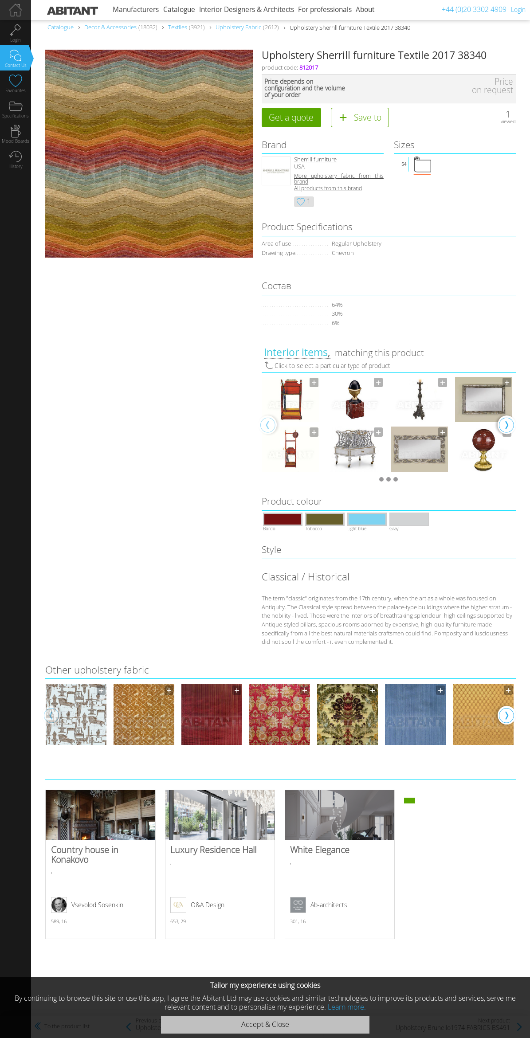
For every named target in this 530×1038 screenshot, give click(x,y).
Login (518, 9)
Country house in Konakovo (100, 864)
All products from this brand (328, 188)
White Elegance (339, 864)
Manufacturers (136, 9)
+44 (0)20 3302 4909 (474, 9)
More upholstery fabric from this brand (339, 178)
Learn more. (347, 1007)
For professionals (325, 9)
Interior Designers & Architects (246, 9)
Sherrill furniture (315, 159)
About (365, 9)
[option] (291, 424)
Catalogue (179, 9)
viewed (508, 121)
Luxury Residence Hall (220, 864)
